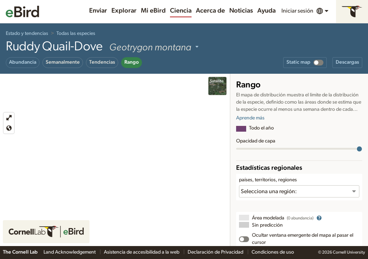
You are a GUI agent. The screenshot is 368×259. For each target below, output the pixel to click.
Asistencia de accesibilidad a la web (142, 252)
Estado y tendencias (27, 33)
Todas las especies (75, 33)
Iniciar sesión (297, 11)
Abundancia (22, 62)
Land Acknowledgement (70, 252)
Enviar (98, 11)
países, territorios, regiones (268, 179)
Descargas (347, 62)
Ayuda (266, 11)
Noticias (241, 11)
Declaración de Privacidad (216, 252)
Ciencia (181, 11)
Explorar (124, 11)
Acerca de (210, 11)
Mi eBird (153, 11)
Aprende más (250, 118)
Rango (131, 62)
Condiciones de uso (273, 252)
